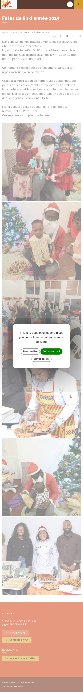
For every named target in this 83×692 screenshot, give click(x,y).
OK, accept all (51, 351)
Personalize (30, 351)
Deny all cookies (42, 359)
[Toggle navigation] (70, 4)
